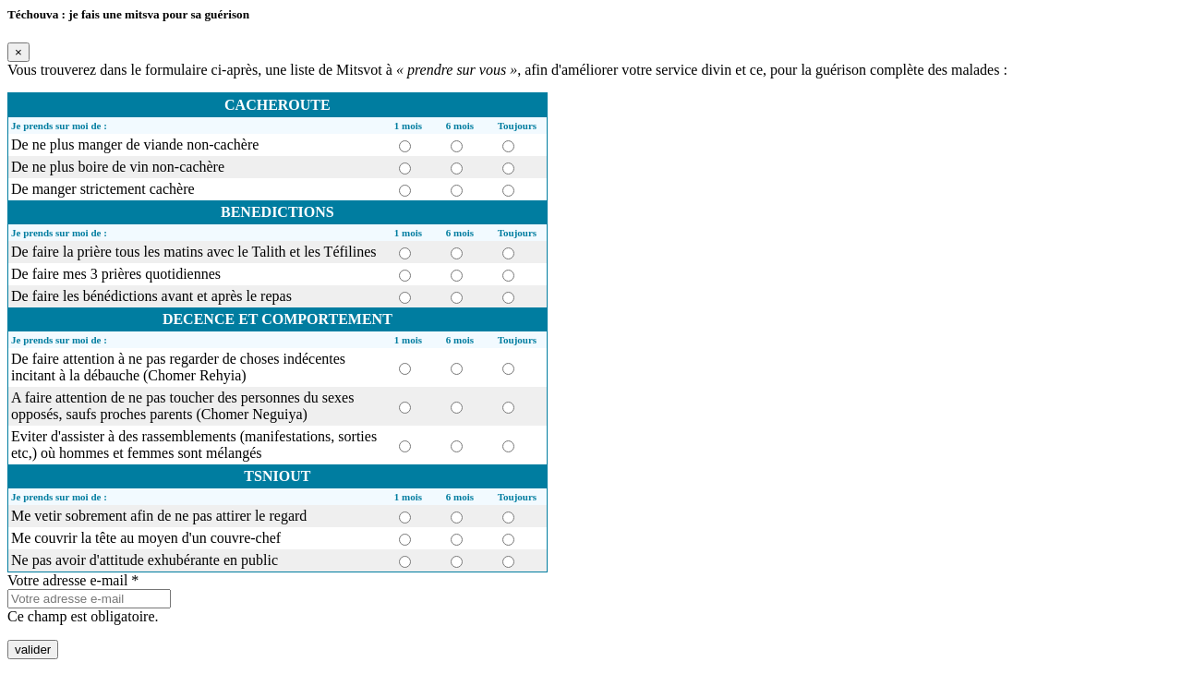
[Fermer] (18, 52)
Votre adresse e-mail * (73, 580)
